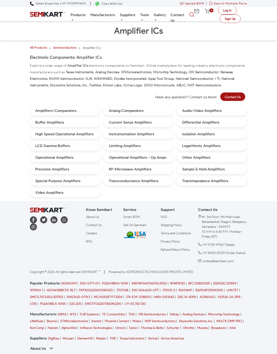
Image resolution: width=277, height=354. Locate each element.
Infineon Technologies (96, 328)
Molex (136, 321)
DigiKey (53, 338)
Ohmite (188, 328)
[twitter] (44, 220)
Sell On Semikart (134, 225)
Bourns (52, 321)
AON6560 (207, 297)
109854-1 (36, 290)
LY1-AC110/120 (135, 304)
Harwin (53, 328)
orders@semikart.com (218, 261)
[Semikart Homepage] (47, 14)
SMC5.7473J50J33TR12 (46, 297)
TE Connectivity (113, 314)
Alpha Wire (69, 328)
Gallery (160, 15)
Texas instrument (132, 338)
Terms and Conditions (176, 233)
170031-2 (168, 290)
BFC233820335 (199, 283)
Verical (152, 338)
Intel (232, 328)
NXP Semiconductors (160, 321)
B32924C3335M (224, 283)
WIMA (62, 314)
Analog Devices (193, 314)
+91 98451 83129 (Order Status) (223, 253)
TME (113, 338)
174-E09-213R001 (138, 297)
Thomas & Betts (152, 328)
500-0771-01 (89, 283)
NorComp (37, 328)
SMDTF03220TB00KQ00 (103, 304)
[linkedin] (54, 220)
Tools (144, 15)
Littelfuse (36, 321)
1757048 (122, 290)
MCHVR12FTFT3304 (108, 297)
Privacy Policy (170, 241)
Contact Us (177, 18)
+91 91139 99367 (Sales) (218, 245)
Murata (202, 328)
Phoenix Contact (117, 321)
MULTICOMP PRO (229, 321)
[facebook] (33, 220)
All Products (38, 48)
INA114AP (185, 290)
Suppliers (127, 15)
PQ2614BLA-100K (53, 304)
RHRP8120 (177, 283)
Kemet (96, 321)
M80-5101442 (164, 297)
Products (78, 15)
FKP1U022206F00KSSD (96, 290)
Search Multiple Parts (227, 3)
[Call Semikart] (58, 3)
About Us (92, 217)
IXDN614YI (68, 283)
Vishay (174, 314)
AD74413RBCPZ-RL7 (61, 290)
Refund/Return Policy (175, 250)
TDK (131, 314)
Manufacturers (102, 15)
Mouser (68, 338)
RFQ (89, 241)
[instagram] (33, 227)
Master (101, 338)
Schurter (173, 328)
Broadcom (218, 328)
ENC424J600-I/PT (145, 290)
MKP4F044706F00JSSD (149, 283)
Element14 (84, 338)
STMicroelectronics (74, 321)
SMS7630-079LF (78, 297)
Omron (120, 328)
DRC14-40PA (187, 297)
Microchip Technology (224, 314)
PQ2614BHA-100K (115, 283)
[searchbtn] (191, 15)
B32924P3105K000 (209, 290)
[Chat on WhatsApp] (109, 3)
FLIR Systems (89, 314)
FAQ (164, 217)
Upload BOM (192, 3)
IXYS (73, 314)
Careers (91, 233)
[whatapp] (64, 220)
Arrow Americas (172, 338)
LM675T (232, 290)
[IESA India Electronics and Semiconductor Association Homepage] (135, 235)
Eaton (133, 328)
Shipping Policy (171, 225)
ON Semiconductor (152, 314)
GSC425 (75, 304)
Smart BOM (131, 217)
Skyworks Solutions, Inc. (196, 321)
